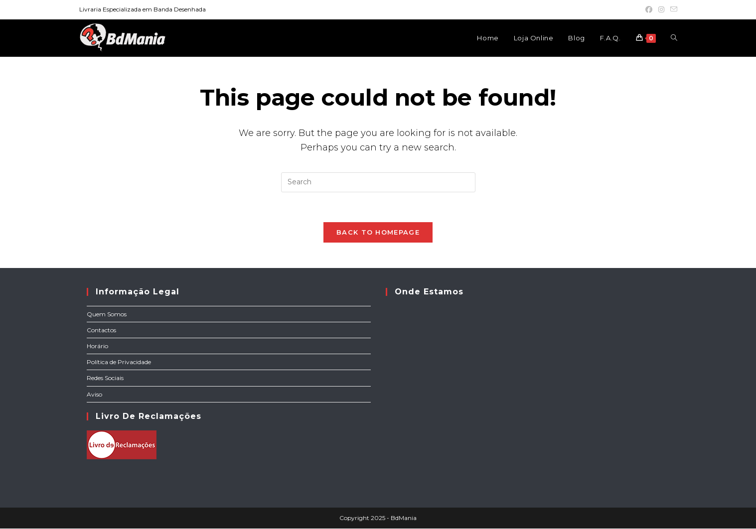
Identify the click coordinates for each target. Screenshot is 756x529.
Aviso (94, 394)
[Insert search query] (378, 182)
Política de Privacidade (119, 362)
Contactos (101, 330)
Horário (97, 346)
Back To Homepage (378, 233)
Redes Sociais (105, 378)
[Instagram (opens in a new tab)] (661, 9)
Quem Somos (107, 314)
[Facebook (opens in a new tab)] (648, 9)
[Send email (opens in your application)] (672, 9)
